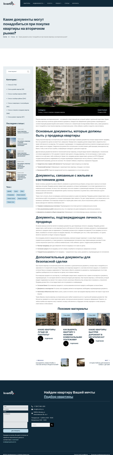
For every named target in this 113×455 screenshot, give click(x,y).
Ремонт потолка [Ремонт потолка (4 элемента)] (22, 198)
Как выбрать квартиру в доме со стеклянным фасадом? (24, 166)
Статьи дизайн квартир (14, 89)
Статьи (13, 37)
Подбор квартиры (58, 396)
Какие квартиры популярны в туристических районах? (22, 177)
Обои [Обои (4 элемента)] (22, 191)
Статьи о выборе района (15, 98)
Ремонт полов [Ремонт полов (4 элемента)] (11, 198)
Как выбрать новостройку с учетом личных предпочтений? (47, 364)
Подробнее (45, 338)
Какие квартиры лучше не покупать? (46, 332)
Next (106, 360)
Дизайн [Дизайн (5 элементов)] (9, 191)
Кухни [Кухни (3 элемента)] (16, 191)
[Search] (52, 425)
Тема (4, 411)
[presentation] (15, 425)
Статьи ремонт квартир (14, 117)
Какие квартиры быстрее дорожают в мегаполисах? (97, 333)
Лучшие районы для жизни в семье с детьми (99, 364)
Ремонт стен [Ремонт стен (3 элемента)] (11, 202)
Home (5, 37)
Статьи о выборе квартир (15, 94)
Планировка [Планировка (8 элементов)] (11, 195)
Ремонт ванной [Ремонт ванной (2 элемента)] (21, 195)
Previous (40, 360)
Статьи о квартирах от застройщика (18, 103)
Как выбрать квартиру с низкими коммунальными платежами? (72, 334)
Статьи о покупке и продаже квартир (54, 112)
